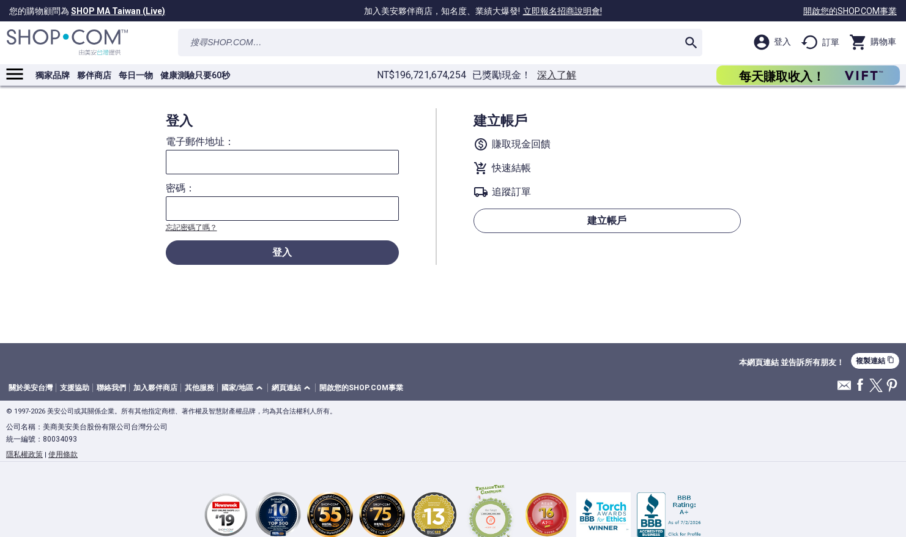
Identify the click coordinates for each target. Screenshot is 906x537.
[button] (244, 388)
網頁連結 (286, 387)
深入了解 (556, 75)
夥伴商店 (94, 75)
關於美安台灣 (31, 387)
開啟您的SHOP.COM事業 (850, 11)
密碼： (180, 188)
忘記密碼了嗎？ (191, 227)
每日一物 (136, 75)
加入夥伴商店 (155, 387)
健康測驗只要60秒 (195, 75)
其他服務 (199, 387)
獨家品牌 (52, 75)
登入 (282, 252)
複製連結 (875, 360)
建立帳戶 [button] (606, 220)
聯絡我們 (111, 387)
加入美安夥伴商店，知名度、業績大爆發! (484, 11)
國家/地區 (237, 387)
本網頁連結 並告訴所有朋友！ (791, 362)
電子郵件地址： (200, 142)
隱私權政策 (24, 454)
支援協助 (74, 387)
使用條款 (63, 454)
